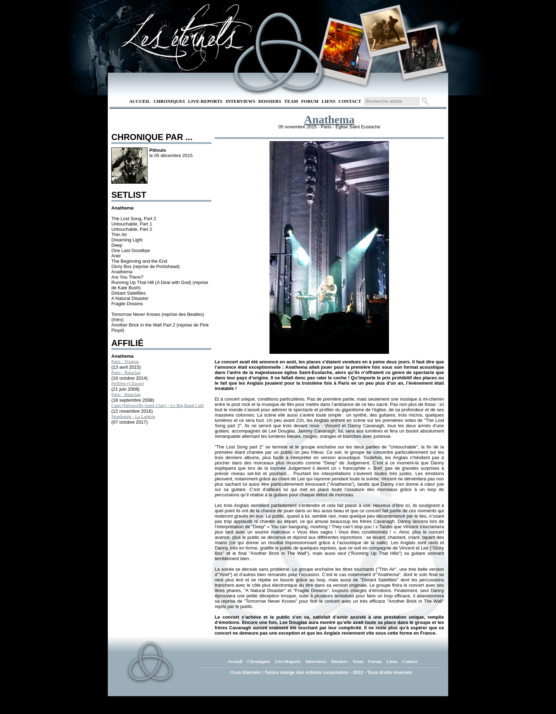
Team (291, 101)
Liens (328, 101)
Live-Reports (205, 101)
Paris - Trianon (125, 361)
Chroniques (169, 101)
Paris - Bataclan (125, 372)
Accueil (139, 101)
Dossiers (269, 101)
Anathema (329, 119)
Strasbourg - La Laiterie (133, 416)
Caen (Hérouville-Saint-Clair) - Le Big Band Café (157, 405)
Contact (350, 101)
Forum (309, 101)
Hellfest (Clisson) (127, 383)
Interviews (240, 101)
